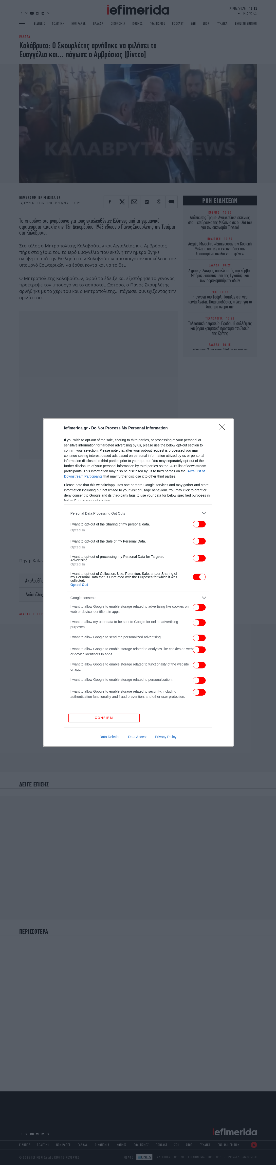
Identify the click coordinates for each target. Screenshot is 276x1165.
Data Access (137, 737)
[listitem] (138, 513)
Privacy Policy (165, 737)
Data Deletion (110, 737)
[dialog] (138, 582)
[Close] (223, 428)
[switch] (199, 524)
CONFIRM (104, 718)
